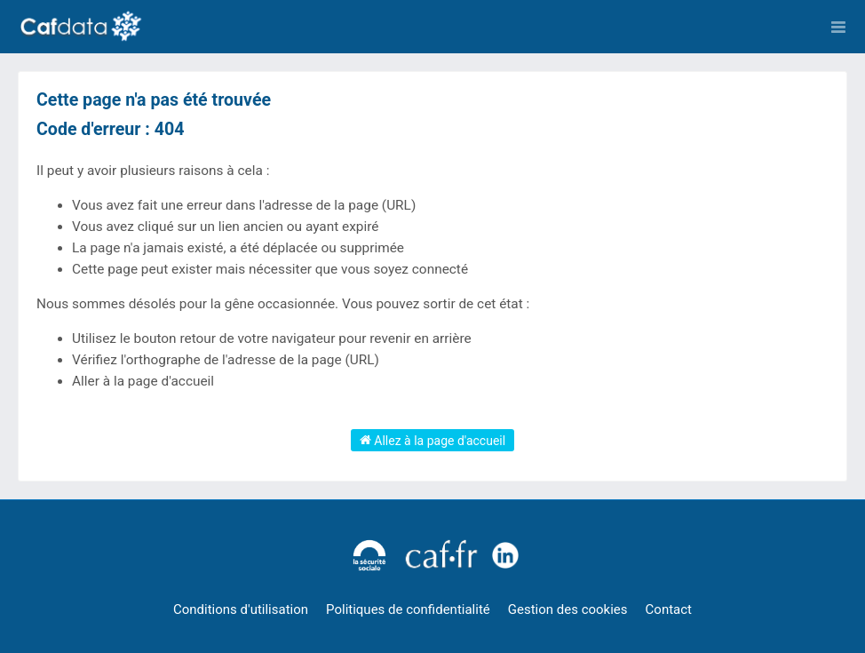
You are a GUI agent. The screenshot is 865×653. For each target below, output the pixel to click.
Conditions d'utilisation (240, 609)
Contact (669, 609)
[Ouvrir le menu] (838, 26)
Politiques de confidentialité (408, 609)
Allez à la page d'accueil (432, 440)
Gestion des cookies (568, 609)
